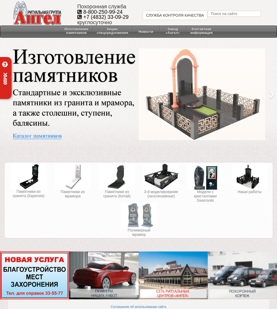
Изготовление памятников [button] (76, 31)
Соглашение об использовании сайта (138, 307)
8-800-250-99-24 (102, 12)
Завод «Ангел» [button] (173, 31)
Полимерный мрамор (139, 232)
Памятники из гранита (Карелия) (28, 193)
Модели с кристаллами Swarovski (205, 196)
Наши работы (249, 192)
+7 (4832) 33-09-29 (105, 17)
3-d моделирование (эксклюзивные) (161, 194)
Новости (145, 32)
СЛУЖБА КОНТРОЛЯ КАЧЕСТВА (175, 15)
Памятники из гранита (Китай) (117, 194)
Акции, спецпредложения (112, 31)
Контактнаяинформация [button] (201, 31)
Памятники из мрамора (73, 194)
